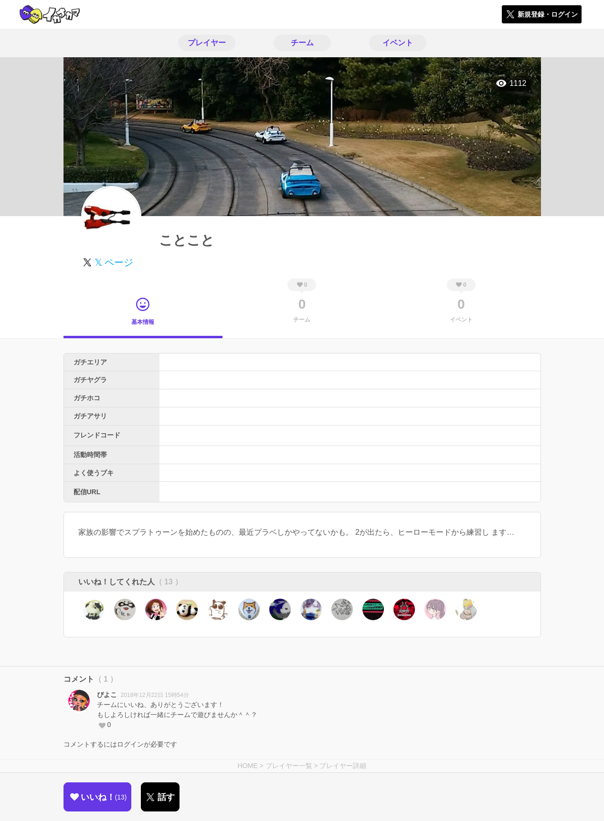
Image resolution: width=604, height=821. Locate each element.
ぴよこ (107, 694)
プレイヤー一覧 (288, 765)
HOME (248, 765)
